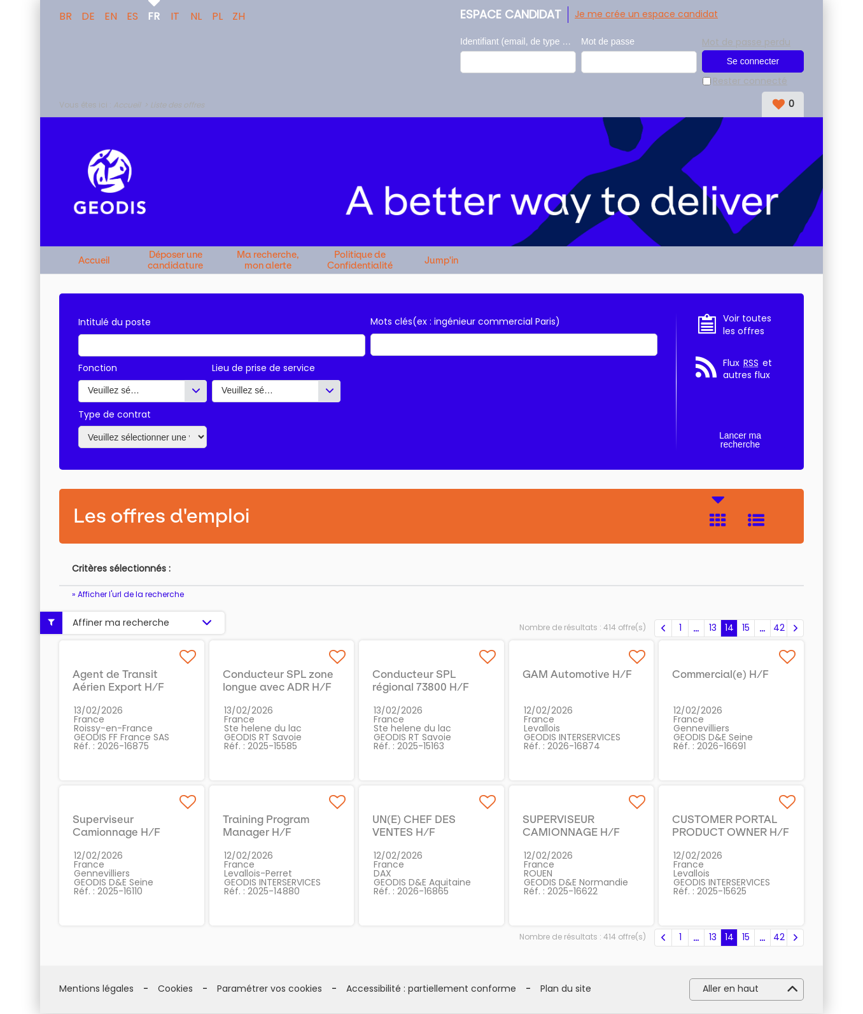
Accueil (127, 105)
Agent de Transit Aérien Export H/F (118, 681)
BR (65, 15)
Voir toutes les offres (747, 325)
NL (196, 15)
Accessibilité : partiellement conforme (431, 989)
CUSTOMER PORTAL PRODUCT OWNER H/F (730, 826)
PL (217, 15)
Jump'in (441, 261)
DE (88, 15)
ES (132, 15)
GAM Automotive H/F (577, 674)
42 (779, 628)
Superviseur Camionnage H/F (116, 826)
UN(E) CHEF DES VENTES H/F (414, 826)
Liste (756, 520)
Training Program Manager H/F (266, 826)
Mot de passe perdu (746, 41)
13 (713, 628)
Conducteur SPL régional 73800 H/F (420, 681)
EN (110, 15)
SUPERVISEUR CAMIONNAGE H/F (571, 826)
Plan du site (565, 989)
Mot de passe (608, 42)
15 (746, 628)
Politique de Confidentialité (360, 260)
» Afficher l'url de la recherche (128, 594)
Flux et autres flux (747, 370)
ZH (238, 15)
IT (175, 15)
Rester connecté (750, 82)
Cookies (175, 989)
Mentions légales (96, 989)
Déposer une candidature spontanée (175, 260)
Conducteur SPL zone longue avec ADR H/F (278, 681)
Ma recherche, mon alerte (268, 260)
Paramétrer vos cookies (269, 989)
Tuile (717, 520)
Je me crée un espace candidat (646, 14)
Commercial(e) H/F (720, 674)
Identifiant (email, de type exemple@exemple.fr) (518, 42)
